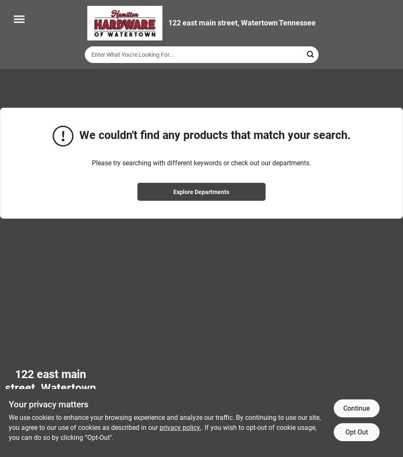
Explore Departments (201, 192)
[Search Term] (202, 54)
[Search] (311, 54)
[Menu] (19, 19)
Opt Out (356, 432)
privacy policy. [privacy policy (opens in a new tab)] (180, 428)
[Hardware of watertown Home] (124, 23)
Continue (356, 408)
